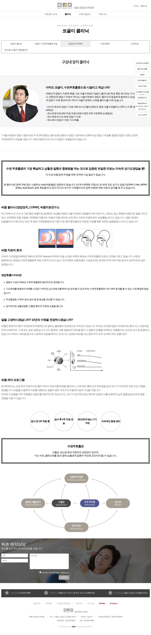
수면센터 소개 (50, 14)
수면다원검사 (85, 14)
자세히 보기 (65, 572)
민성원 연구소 (142, 98)
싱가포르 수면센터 (142, 63)
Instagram (113, 603)
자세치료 (134, 44)
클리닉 (68, 14)
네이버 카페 (142, 86)
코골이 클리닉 (16, 44)
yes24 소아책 (142, 115)
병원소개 (37, 603)
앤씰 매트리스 (142, 103)
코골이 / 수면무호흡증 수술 (45, 44)
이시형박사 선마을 (142, 92)
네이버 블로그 (142, 80)
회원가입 (144, 6)
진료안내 (79, 603)
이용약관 (48, 603)
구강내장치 (105, 44)
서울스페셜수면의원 (75, 5)
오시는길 (90, 603)
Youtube (102, 603)
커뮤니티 (103, 14)
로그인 (136, 6)
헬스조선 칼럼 (142, 69)
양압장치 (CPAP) (75, 44)
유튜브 (142, 75)
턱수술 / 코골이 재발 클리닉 (16, 50)
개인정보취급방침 (64, 603)
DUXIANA (142, 109)
